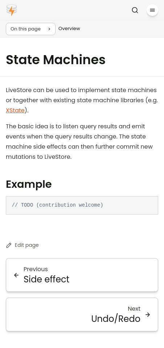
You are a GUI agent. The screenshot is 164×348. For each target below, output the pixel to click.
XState (15, 110)
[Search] (135, 10)
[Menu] (152, 10)
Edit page (22, 245)
